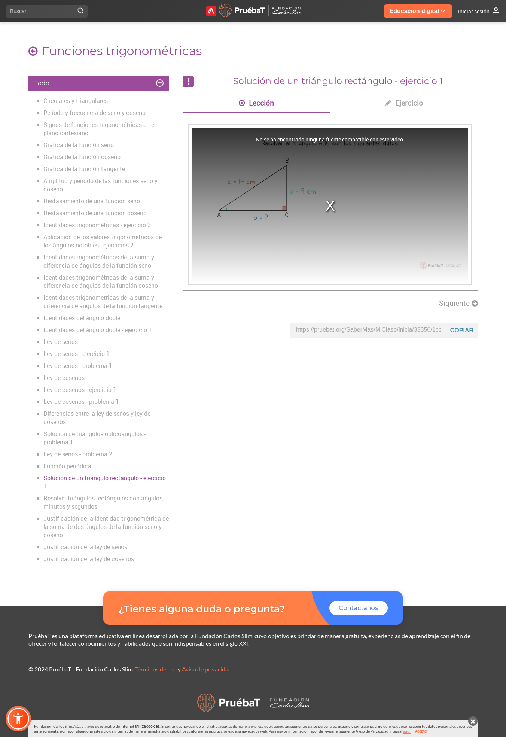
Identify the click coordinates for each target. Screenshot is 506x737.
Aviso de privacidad (207, 669)
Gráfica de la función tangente (84, 169)
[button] (18, 719)
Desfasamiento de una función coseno (95, 213)
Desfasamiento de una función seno (91, 201)
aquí (407, 731)
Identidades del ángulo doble (81, 318)
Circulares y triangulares (75, 101)
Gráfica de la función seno (78, 145)
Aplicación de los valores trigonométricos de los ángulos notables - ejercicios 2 (102, 241)
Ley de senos (60, 342)
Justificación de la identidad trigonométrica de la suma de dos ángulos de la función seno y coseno (106, 526)
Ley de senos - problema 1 (77, 366)
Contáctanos (358, 608)
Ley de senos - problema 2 (77, 454)
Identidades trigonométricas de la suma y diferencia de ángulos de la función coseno (100, 281)
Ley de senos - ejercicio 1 (76, 354)
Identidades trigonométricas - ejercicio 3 (97, 225)
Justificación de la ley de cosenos (88, 559)
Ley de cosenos (64, 378)
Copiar (461, 330)
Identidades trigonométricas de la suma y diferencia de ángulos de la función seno (98, 261)
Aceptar (421, 731)
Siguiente (458, 303)
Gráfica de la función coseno (82, 157)
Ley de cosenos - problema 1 (81, 402)
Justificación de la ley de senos (85, 547)
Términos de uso (156, 669)
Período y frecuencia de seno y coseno (94, 113)
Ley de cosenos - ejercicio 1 (79, 390)
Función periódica (67, 466)
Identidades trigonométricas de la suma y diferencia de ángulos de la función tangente (102, 301)
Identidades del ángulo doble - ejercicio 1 (97, 330)
